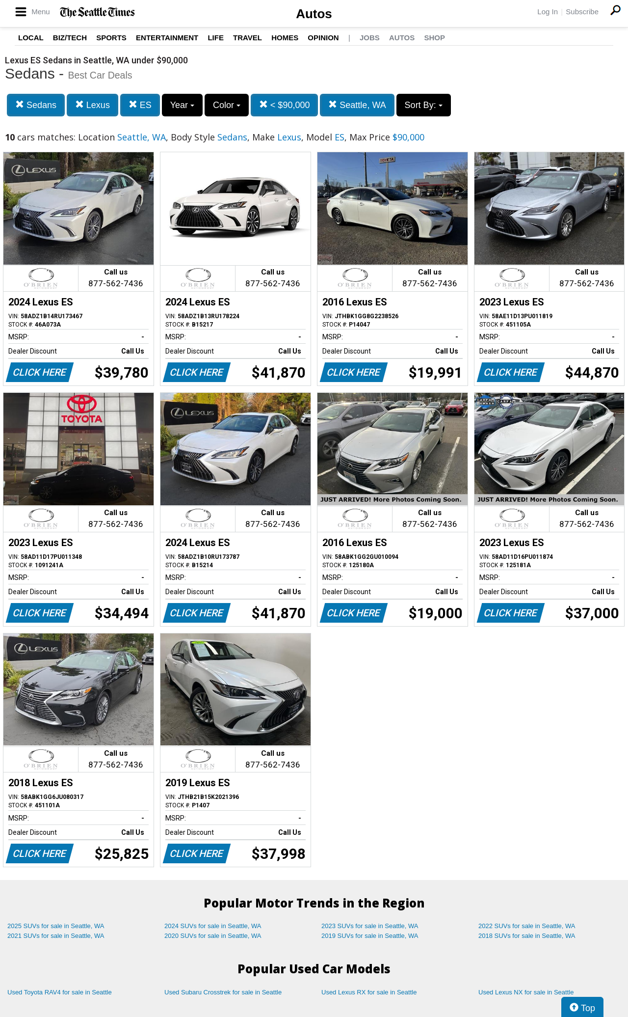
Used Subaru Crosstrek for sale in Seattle (223, 992)
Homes (284, 37)
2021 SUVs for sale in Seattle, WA (56, 935)
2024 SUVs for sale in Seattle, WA (213, 926)
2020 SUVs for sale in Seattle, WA (213, 935)
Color (226, 105)
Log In (547, 11)
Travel (247, 37)
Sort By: (424, 105)
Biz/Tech (70, 37)
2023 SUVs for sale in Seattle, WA (370, 926)
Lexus (92, 105)
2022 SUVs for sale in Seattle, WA (527, 926)
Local (31, 37)
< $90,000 (284, 105)
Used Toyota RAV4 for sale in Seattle (59, 992)
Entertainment (167, 37)
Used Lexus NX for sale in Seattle (526, 992)
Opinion (323, 37)
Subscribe (582, 11)
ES (140, 105)
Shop (434, 37)
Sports (111, 37)
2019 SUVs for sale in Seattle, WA (370, 935)
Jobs (370, 37)
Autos (314, 13)
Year (182, 105)
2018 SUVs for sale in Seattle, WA (527, 935)
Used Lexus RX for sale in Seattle (369, 992)
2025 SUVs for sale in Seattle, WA (56, 926)
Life (216, 37)
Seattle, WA (357, 105)
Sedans (35, 105)
